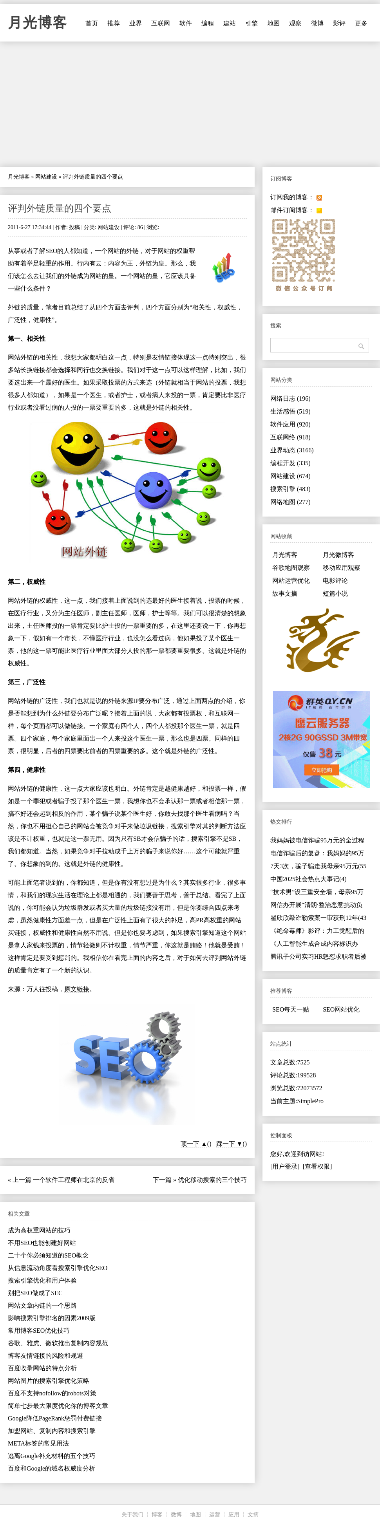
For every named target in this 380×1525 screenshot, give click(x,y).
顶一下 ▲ (194, 1143)
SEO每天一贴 (290, 1009)
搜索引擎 (290, 489)
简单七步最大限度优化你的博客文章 (58, 1405)
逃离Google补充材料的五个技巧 (51, 1456)
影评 (339, 23)
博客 (157, 1515)
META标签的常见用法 (38, 1443)
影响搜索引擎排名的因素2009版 (52, 1318)
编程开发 (290, 463)
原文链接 (76, 989)
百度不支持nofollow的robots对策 (52, 1393)
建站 (229, 23)
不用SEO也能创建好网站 (42, 1243)
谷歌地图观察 (291, 567)
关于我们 (132, 1515)
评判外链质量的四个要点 (59, 208)
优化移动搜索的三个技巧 (212, 1179)
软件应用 (290, 424)
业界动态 (292, 450)
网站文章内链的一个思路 (42, 1305)
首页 (91, 23)
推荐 (113, 23)
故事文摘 (284, 593)
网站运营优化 (291, 580)
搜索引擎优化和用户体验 (42, 1280)
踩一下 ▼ (229, 1143)
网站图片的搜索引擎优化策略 (48, 1380)
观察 (295, 23)
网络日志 (290, 398)
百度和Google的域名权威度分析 (51, 1468)
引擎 (251, 23)
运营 (214, 1515)
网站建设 (46, 177)
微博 (317, 23)
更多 (361, 23)
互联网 (160, 23)
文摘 (253, 1515)
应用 (233, 1515)
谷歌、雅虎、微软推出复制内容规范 (58, 1343)
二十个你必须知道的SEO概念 (48, 1255)
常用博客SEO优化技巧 (39, 1330)
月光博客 (37, 23)
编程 (207, 23)
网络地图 (290, 502)
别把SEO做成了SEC (35, 1293)
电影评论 (335, 580)
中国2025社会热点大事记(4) (308, 879)
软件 (185, 23)
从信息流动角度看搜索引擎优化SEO (57, 1268)
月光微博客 (338, 554)
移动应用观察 (341, 567)
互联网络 (290, 437)
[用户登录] (285, 1166)
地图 (273, 23)
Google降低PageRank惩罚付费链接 (55, 1418)
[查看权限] (317, 1166)
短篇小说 (335, 593)
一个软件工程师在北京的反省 (73, 1179)
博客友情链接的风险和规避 (45, 1355)
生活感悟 (290, 411)
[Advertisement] (190, 104)
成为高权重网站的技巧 (39, 1230)
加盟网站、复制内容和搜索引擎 (52, 1430)
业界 (135, 23)
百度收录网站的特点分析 (42, 1368)
